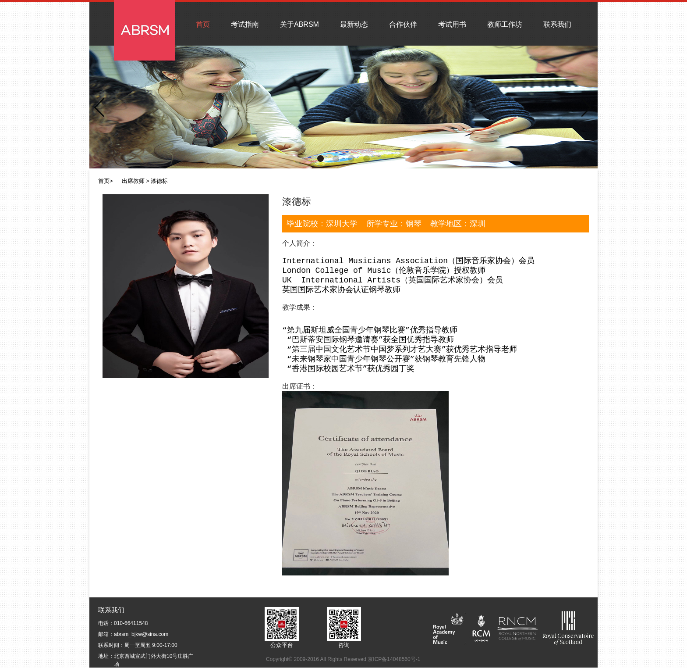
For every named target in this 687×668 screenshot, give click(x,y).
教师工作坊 (504, 24)
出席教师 (133, 181)
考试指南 (245, 24)
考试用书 (452, 24)
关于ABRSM (299, 24)
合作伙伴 (403, 24)
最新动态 (354, 24)
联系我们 (557, 24)
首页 (203, 24)
